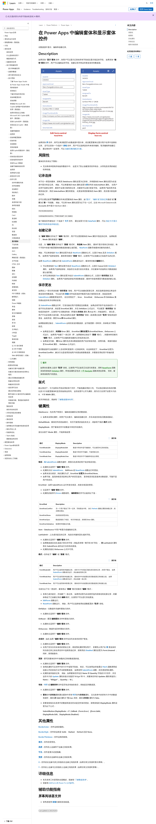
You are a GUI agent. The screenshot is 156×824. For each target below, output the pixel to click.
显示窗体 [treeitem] (15, 241)
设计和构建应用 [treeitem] (14, 68)
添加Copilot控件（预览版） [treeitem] (20, 121)
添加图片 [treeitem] (15, 189)
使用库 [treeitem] (12, 169)
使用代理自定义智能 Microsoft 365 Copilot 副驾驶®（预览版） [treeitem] (19, 115)
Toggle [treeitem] (14, 336)
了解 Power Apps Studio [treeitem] (18, 81)
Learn (41, 25)
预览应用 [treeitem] (9, 406)
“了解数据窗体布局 (65, 399)
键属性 (130, 35)
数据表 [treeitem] (14, 235)
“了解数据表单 (80, 779)
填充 (40, 742)
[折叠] (28, 23)
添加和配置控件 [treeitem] (15, 97)
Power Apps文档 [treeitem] (10, 32)
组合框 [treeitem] (14, 228)
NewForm (83, 247)
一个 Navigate (86, 371)
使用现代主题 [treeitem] (15, 173)
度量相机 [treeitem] (15, 287)
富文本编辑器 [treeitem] (17, 313)
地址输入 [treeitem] (15, 192)
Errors (58, 493)
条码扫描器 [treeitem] (16, 205)
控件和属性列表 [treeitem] (17, 182)
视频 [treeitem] (13, 342)
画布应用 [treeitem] (9, 52)
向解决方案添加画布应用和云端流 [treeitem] (18, 373)
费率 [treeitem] (13, 310)
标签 (54, 802)
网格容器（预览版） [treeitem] (19, 257)
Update (55, 676)
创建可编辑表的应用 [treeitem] (17, 166)
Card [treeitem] (13, 215)
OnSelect (110, 252)
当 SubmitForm (50, 462)
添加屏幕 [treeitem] (13, 100)
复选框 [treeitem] (14, 218)
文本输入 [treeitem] (15, 329)
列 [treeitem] (13, 225)
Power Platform (52, 25)
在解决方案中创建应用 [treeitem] (16, 368)
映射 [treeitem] (13, 284)
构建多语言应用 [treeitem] (14, 384)
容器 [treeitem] (13, 231)
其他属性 (131, 38)
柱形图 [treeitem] (14, 222)
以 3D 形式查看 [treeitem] (17, 346)
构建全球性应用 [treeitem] (14, 381)
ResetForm (47, 261)
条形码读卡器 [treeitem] (17, 202)
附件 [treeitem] (13, 196)
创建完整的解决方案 (73, 148)
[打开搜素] (147, 3)
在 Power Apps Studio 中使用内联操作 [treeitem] (19, 86)
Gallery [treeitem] (14, 254)
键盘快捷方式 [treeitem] (11, 58)
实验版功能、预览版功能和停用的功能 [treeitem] (18, 401)
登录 (151, 3)
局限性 (130, 32)
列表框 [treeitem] (14, 280)
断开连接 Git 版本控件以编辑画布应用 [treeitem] (19, 395)
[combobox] (16, 28)
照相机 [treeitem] (14, 212)
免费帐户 (133, 9)
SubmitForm (67, 261)
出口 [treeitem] (13, 251)
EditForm (46, 600)
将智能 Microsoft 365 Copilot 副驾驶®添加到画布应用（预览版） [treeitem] (20, 106)
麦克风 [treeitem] (14, 290)
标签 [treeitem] (13, 326)
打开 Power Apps (146, 9)
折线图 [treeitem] (14, 277)
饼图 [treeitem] (13, 300)
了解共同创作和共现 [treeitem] (17, 94)
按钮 (65, 145)
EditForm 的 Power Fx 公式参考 (61, 783)
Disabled (89, 650)
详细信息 (131, 41)
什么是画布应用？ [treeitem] (12, 55)
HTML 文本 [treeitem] (16, 264)
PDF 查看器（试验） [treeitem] (19, 293)
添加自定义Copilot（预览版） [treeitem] (19, 126)
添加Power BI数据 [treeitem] (16, 163)
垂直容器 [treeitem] (15, 339)
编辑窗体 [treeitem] (15, 248)
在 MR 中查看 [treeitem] (17, 349)
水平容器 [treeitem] (15, 261)
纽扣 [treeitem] (13, 209)
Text (57, 252)
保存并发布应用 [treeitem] (12, 409)
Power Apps (65, 25)
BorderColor (43, 727)
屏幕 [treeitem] (13, 316)
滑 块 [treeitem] (14, 323)
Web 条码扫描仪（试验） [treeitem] (21, 355)
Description (132, 29)
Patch (105, 667)
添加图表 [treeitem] (13, 144)
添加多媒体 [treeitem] (14, 147)
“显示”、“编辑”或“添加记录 (96, 199)
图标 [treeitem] (13, 267)
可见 (40, 752)
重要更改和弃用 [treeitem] (12, 439)
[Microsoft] (4, 3)
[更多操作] (115, 25)
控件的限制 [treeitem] (16, 186)
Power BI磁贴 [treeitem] (16, 303)
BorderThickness (45, 737)
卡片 (66, 221)
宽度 (40, 757)
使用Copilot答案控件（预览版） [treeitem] (20, 151)
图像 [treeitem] (13, 270)
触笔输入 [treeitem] (15, 297)
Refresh (94, 508)
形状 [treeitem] (13, 319)
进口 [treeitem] (13, 274)
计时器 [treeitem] (14, 332)
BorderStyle (43, 732)
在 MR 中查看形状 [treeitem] (18, 352)
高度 (40, 747)
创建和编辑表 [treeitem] (15, 131)
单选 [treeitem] (13, 306)
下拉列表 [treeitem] (15, 244)
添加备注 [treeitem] (13, 91)
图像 (67, 294)
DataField (92, 221)
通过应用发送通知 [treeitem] (14, 391)
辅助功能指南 (133, 44)
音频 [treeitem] (13, 199)
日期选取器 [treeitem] (16, 238)
